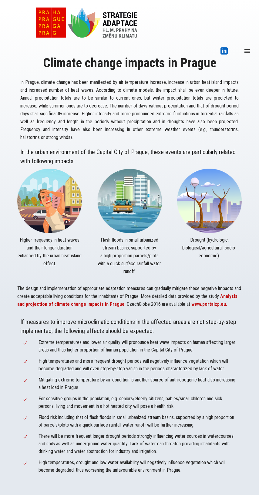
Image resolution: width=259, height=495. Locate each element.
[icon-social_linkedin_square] (224, 51)
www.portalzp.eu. (209, 304)
